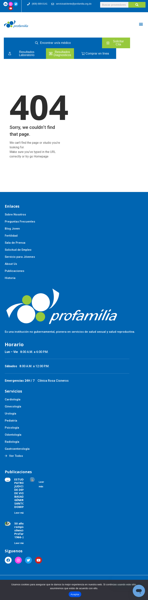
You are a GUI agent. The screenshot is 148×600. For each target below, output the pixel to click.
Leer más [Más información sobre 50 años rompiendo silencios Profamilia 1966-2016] (19, 543)
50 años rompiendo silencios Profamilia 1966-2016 (22, 530)
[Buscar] (137, 5)
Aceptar (75, 594)
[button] (141, 24)
